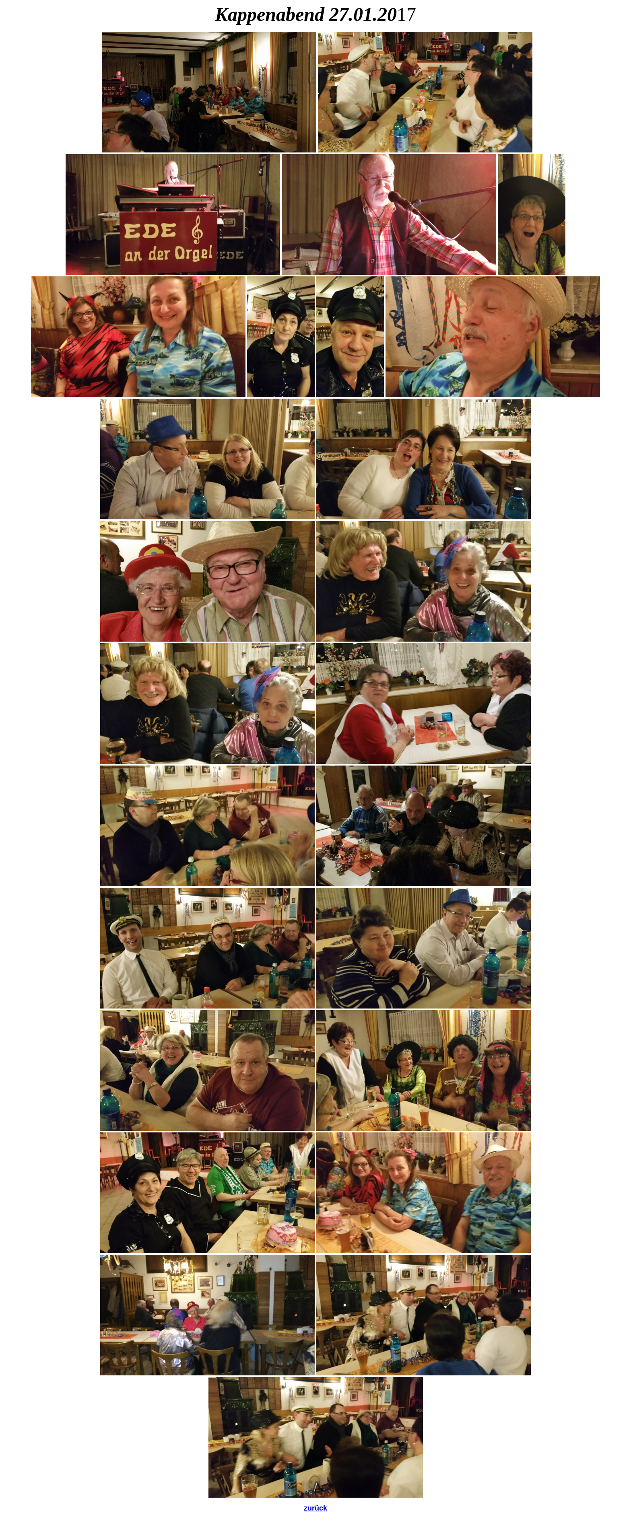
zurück (315, 1508)
